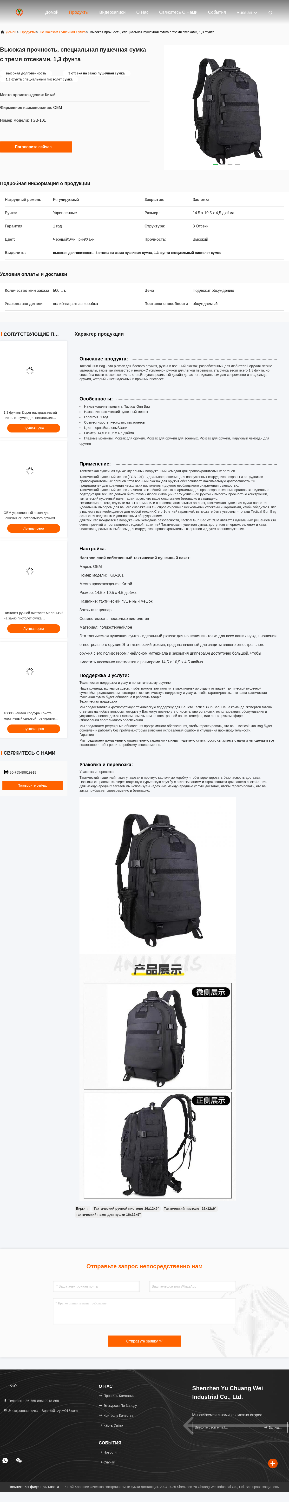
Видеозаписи (112, 12)
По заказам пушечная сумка (62, 32)
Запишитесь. (273, 1427)
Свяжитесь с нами (178, 12)
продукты (28, 32)
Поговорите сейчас (36, 146)
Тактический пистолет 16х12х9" (190, 1208)
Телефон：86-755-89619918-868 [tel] (31, 1401)
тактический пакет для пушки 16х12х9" (108, 1214)
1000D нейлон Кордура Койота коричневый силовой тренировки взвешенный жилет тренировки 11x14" (34, 718)
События (217, 12)
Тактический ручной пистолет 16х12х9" (126, 1208)
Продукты (79, 12)
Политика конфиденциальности (34, 1487)
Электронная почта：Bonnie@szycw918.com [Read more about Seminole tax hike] (40, 1411)
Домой (52, 12)
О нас (142, 12)
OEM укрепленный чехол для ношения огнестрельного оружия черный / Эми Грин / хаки (29, 518)
